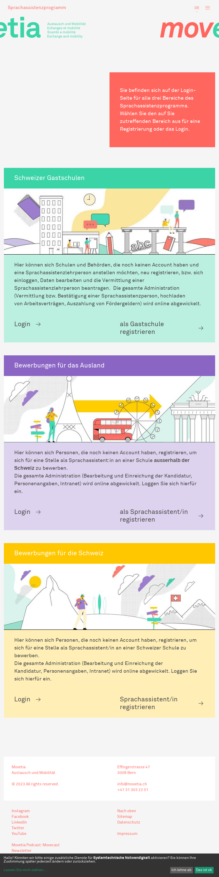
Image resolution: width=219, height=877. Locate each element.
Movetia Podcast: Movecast (36, 845)
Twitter (18, 828)
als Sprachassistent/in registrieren (154, 516)
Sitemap (124, 817)
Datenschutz (128, 822)
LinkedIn (19, 822)
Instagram (21, 811)
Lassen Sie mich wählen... (25, 870)
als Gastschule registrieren (142, 328)
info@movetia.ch (132, 784)
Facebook (20, 817)
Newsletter (22, 851)
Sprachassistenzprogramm (37, 7)
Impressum (127, 834)
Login (22, 324)
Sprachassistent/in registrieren (149, 703)
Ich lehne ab (181, 870)
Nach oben (126, 811)
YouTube (19, 834)
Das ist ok (204, 870)
